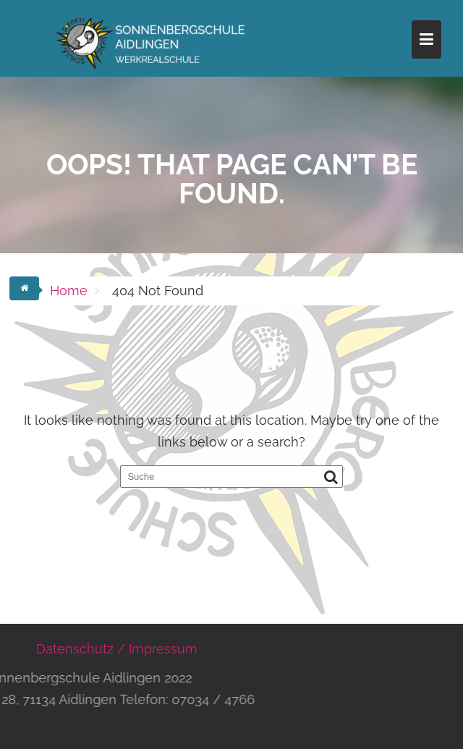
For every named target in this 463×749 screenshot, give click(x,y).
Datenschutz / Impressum (116, 648)
